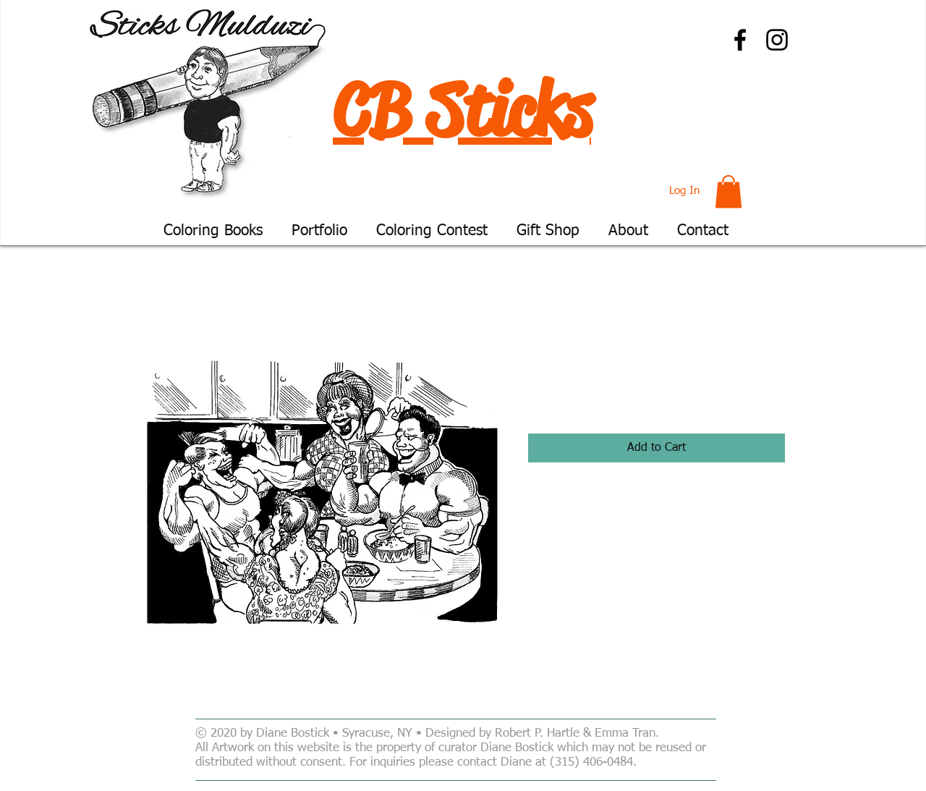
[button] (728, 191)
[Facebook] (740, 39)
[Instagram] (777, 39)
